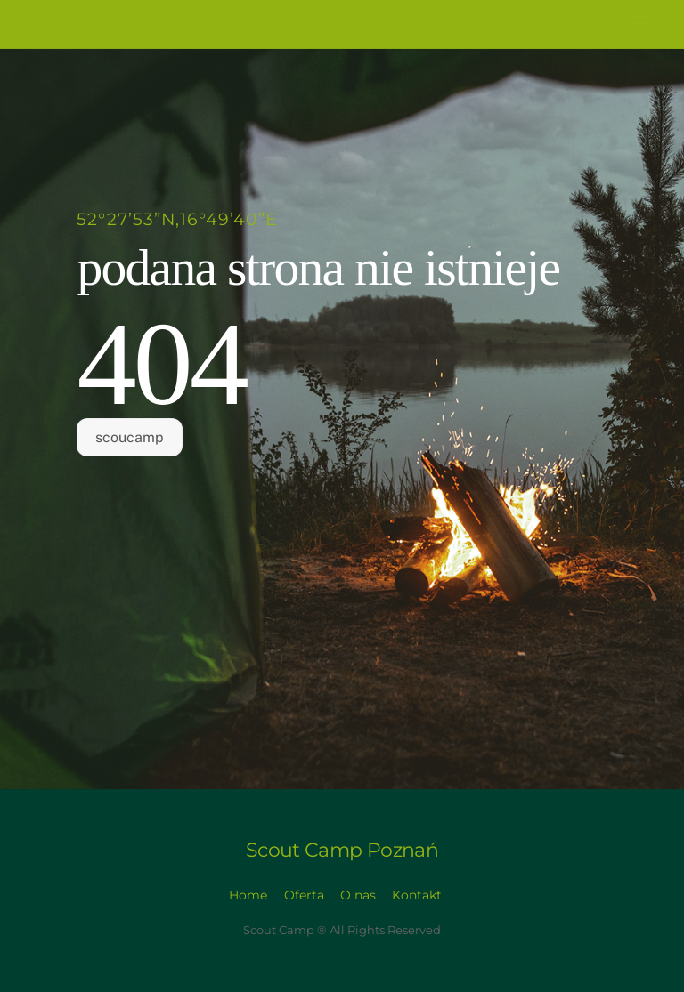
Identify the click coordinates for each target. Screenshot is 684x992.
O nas (358, 895)
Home (248, 895)
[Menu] (638, 24)
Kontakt (417, 895)
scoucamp (129, 437)
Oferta (304, 895)
